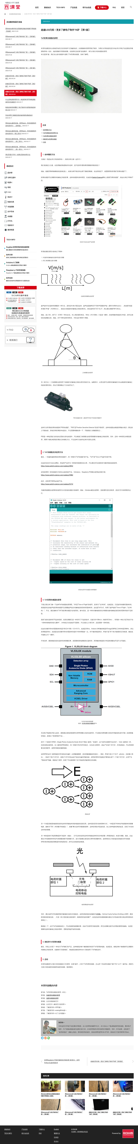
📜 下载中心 (102, 7)
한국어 (56, 1141)
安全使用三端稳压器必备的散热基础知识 (19, 115)
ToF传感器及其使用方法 (50, 133)
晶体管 (8, 172)
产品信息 (73, 7)
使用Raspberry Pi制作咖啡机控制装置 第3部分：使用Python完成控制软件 (62, 1061)
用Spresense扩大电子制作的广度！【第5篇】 (74, 1095)
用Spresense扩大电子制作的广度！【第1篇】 (74, 1113)
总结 (44, 142)
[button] (131, 7)
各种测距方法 (47, 130)
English (56, 1129)
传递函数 (9, 206)
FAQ (114, 7)
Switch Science (97, 177)
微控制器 (9, 230)
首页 (37, 7)
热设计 (8, 197)
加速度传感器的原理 (53, 995)
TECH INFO (60, 7)
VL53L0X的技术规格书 (88, 723)
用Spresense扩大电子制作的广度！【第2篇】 (50, 1113)
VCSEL (98, 914)
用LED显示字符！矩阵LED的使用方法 (17, 154)
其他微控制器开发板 (14, 22)
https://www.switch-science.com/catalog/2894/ (57, 466)
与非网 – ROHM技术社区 (79, 1132)
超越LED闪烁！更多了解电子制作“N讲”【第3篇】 (98, 1113)
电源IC (8, 182)
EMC (7, 192)
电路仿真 (9, 202)
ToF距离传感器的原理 (50, 136)
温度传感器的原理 (52, 998)
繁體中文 (57, 1133)
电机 (7, 187)
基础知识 (47, 7)
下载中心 (42, 1129)
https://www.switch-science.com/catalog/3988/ (57, 475)
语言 (123, 7)
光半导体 (9, 211)
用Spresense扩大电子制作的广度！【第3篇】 (122, 1095)
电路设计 (9, 225)
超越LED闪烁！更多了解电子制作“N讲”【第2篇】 (107, 1061)
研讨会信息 (87, 7)
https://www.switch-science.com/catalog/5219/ (57, 484)
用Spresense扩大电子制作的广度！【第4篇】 (98, 1095)
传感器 (8, 216)
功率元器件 (10, 177)
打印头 (8, 221)
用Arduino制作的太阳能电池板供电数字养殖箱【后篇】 (50, 1095)
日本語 (56, 1137)
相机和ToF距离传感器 (50, 139)
